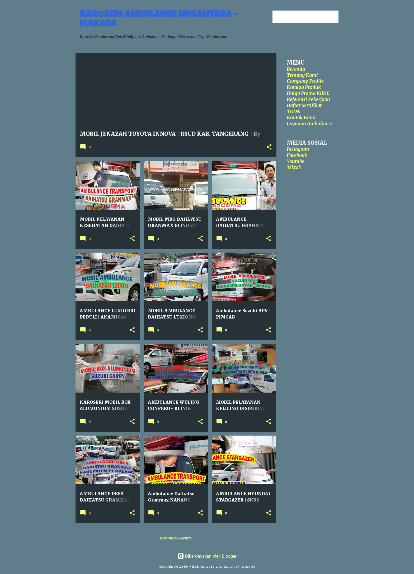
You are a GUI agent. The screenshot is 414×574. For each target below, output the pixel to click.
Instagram (298, 149)
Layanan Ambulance (309, 123)
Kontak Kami (301, 117)
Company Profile (305, 81)
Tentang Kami (302, 75)
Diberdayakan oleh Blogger (207, 556)
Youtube (295, 161)
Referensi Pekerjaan (308, 99)
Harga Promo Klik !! (308, 93)
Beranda (296, 69)
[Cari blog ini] (310, 17)
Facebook (297, 155)
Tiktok (294, 167)
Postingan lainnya (176, 538)
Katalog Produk (304, 87)
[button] (269, 147)
